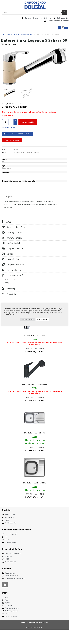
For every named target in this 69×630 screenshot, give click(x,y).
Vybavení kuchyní (13, 34)
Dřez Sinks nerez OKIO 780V (34, 433)
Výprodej (10, 289)
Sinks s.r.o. (6, 168)
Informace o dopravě (9, 128)
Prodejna (6, 510)
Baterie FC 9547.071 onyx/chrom (34, 385)
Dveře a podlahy (13, 243)
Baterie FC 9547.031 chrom (34, 336)
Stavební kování (13, 270)
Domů (3, 34)
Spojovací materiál (15, 265)
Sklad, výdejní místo (12, 549)
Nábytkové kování (14, 249)
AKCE (8, 222)
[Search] (64, 12)
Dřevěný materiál (14, 238)
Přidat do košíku (28, 122)
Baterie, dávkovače (27, 34)
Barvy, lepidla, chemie (17, 227)
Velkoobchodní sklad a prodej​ (16, 530)
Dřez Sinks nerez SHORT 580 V (34, 483)
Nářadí (9, 254)
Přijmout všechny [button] (42, 319)
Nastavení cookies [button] (28, 319)
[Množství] (5, 122)
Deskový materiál (14, 233)
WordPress (30, 627)
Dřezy (7, 283)
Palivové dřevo (13, 259)
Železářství (11, 294)
